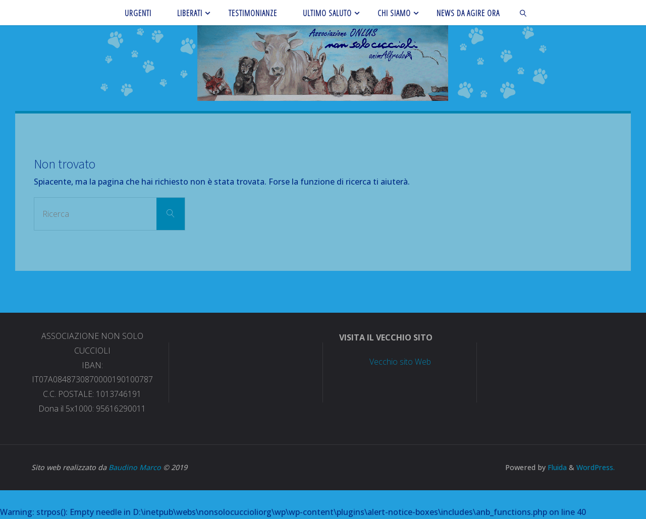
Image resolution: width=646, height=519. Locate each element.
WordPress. (595, 467)
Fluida (555, 467)
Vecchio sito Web (400, 361)
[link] (523, 12)
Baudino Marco (135, 467)
